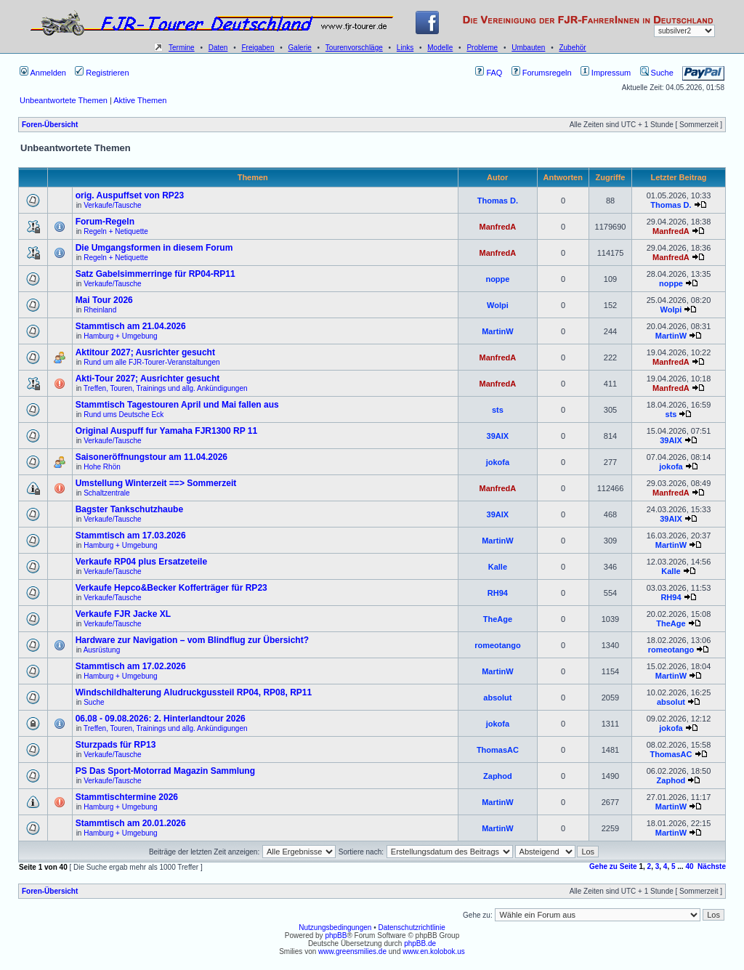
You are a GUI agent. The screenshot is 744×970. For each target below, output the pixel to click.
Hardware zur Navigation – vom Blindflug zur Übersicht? (192, 640)
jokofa (497, 462)
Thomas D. (497, 200)
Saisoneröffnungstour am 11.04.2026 (151, 457)
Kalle (497, 566)
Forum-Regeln (105, 222)
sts (498, 409)
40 (689, 866)
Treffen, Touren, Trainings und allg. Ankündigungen (166, 388)
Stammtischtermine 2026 (127, 797)
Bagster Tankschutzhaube (129, 509)
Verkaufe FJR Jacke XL (123, 614)
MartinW (497, 331)
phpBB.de (420, 943)
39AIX (498, 436)
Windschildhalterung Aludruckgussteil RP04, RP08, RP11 (194, 692)
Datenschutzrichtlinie (411, 927)
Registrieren (102, 72)
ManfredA (498, 226)
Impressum (606, 72)
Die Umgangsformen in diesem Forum (154, 248)
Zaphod (497, 776)
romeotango (497, 645)
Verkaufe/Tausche (113, 205)
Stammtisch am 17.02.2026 (131, 666)
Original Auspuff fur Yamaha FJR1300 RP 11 (167, 431)
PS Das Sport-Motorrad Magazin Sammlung (165, 771)
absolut (497, 697)
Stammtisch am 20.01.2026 (131, 823)
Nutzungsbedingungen (335, 927)
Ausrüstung (102, 650)
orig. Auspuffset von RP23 (130, 195)
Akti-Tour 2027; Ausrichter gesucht (148, 378)
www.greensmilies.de (352, 951)
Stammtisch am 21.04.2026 (131, 326)
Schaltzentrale (106, 493)
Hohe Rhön (102, 467)
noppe (497, 279)
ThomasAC (498, 749)
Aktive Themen (139, 100)
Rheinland (100, 310)
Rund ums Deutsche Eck (123, 415)
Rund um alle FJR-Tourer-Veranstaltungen (151, 362)
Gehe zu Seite (613, 866)
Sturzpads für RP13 (116, 745)
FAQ (488, 72)
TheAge (497, 619)
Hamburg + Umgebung (120, 336)
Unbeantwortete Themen (64, 100)
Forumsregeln (542, 72)
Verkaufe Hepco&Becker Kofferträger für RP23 (171, 588)
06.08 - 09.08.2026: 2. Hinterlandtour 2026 (161, 719)
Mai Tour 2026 (104, 300)
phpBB (336, 935)
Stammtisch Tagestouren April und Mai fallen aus (177, 405)
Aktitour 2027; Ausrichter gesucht (145, 352)
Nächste (712, 866)
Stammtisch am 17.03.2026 (131, 535)
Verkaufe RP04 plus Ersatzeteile (141, 562)
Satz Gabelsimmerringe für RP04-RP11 (155, 274)
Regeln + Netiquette (116, 231)
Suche (657, 72)
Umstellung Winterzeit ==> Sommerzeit (156, 483)
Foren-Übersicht (50, 125)
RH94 (498, 593)
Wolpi (498, 305)
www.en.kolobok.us (434, 951)
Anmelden (43, 72)
